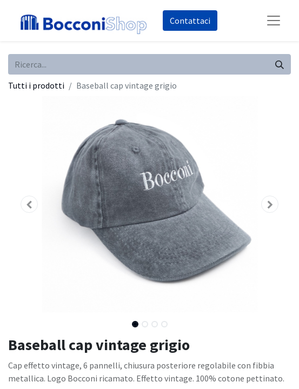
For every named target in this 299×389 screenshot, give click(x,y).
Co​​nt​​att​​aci (190, 20)
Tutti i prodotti (36, 85)
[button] (29, 204)
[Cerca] (279, 64)
